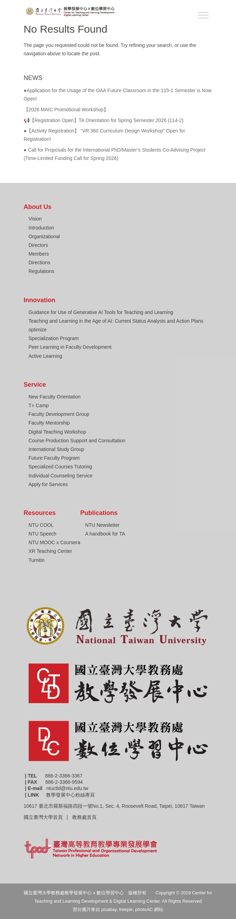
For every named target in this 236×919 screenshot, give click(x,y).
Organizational (44, 236)
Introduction (41, 228)
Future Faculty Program (54, 458)
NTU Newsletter (102, 525)
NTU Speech (42, 534)
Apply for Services (48, 484)
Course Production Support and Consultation (77, 440)
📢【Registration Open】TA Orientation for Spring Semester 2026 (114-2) (104, 120)
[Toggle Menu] (203, 15)
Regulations (41, 271)
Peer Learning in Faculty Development (70, 347)
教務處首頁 (85, 817)
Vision (35, 218)
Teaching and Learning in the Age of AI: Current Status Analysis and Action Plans (116, 321)
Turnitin (37, 560)
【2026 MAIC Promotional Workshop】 (66, 109)
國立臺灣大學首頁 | (48, 817)
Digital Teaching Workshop (57, 432)
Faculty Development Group (59, 414)
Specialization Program (54, 338)
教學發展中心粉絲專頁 (70, 795)
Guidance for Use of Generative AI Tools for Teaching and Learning (101, 312)
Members (39, 254)
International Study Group (56, 449)
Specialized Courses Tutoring (60, 466)
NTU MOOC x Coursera (55, 542)
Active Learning (45, 356)
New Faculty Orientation (55, 397)
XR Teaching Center (50, 551)
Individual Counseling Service (61, 475)
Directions (39, 262)
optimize (38, 329)
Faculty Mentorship (49, 423)
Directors (38, 245)
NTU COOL (41, 525)
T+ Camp (39, 405)
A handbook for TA (105, 534)
